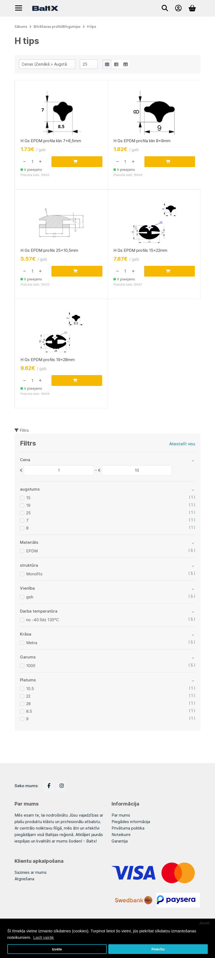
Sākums (21, 27)
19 (28, 506)
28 (28, 704)
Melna (31, 643)
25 (28, 514)
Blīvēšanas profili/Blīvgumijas (57, 27)
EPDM (32, 552)
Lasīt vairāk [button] (43, 937)
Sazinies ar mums (31, 872)
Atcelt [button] (204, 923)
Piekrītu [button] (158, 949)
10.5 (30, 689)
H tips (91, 27)
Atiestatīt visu (182, 444)
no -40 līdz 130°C (42, 620)
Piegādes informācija (131, 821)
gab (29, 597)
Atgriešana (24, 878)
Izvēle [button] (57, 949)
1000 (30, 666)
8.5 (29, 712)
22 (28, 697)
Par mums (121, 815)
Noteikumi (121, 834)
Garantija (120, 841)
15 (28, 498)
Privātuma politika (128, 828)
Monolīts (34, 574)
